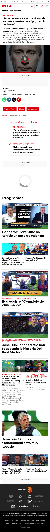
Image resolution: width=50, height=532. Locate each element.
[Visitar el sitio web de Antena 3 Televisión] (11, 496)
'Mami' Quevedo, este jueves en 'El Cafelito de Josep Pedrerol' (12, 471)
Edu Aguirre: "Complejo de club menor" (23, 303)
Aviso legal (9, 520)
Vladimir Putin (9, 109)
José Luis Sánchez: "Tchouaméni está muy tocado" (20, 442)
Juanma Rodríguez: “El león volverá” (35, 259)
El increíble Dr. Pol (10, 2)
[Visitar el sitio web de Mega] (11, 501)
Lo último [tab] (32, 122)
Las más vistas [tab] (16, 122)
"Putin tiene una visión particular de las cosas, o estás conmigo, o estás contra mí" (26, 134)
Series (5, 11)
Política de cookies (38, 520)
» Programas (12, 115)
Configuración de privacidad (34, 523)
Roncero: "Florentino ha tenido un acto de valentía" (23, 234)
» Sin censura (22, 115)
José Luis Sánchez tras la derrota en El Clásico (21, 341)
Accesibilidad (25, 527)
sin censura (32, 109)
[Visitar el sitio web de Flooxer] (37, 506)
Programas (15, 11)
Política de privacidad (22, 520)
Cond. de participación (13, 523)
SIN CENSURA (19, 127)
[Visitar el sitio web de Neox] (29, 496)
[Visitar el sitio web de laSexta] (20, 496)
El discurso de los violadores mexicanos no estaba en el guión (26, 149)
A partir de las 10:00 (11, 374)
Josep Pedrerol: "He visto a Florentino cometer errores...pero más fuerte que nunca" (13, 261)
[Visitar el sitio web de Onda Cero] (29, 501)
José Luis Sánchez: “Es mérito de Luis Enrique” (36, 470)
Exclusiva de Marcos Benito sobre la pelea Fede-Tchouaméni (36, 376)
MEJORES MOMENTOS (23, 144)
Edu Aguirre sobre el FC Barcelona (19, 298)
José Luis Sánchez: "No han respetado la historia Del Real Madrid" (23, 348)
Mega (21, 109)
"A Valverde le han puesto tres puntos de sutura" (35, 382)
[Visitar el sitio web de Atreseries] (20, 501)
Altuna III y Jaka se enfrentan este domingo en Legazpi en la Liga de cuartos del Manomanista (13, 381)
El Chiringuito (36, 2)
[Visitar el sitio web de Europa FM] (39, 501)
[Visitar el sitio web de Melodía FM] (13, 506)
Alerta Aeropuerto (23, 2)
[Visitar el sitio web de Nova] (39, 496)
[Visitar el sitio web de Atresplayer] (25, 506)
